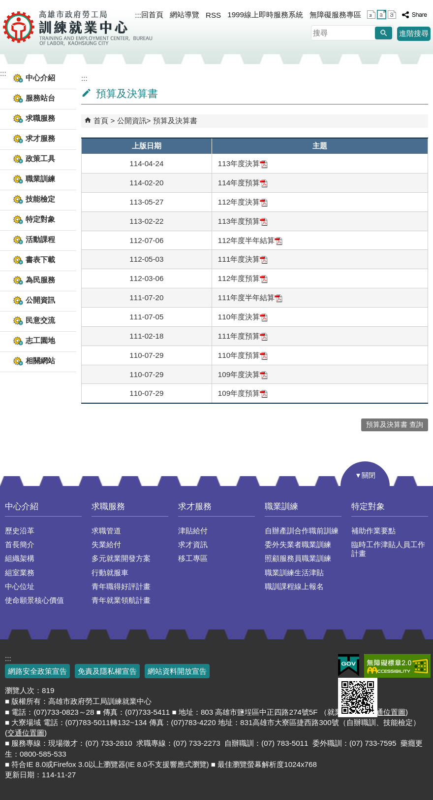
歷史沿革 (19, 530)
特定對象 (368, 506)
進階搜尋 (414, 33)
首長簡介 (19, 544)
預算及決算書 (175, 120)
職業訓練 (281, 506)
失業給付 (106, 544)
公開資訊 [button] (40, 300)
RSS (213, 15)
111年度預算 (243, 336)
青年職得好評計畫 (121, 586)
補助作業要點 (373, 530)
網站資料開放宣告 (177, 671)
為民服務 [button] (40, 280)
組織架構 (19, 558)
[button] (383, 33)
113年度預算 (243, 221)
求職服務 (108, 506)
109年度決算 (243, 374)
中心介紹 (21, 506)
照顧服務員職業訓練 (298, 558)
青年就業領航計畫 (121, 600)
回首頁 (152, 14)
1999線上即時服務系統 (265, 14)
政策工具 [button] (40, 158)
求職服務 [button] (40, 118)
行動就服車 (110, 572)
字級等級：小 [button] (371, 14)
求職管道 (106, 530)
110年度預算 (243, 355)
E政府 (348, 665)
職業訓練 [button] (40, 178)
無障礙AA (397, 666)
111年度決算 (243, 259)
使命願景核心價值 (34, 600)
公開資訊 (132, 120)
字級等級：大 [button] (392, 14)
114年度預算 (243, 182)
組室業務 (19, 572)
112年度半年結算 (250, 240)
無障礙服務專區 (335, 14)
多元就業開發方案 (121, 558)
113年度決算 (243, 163)
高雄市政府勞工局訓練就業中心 (77, 27)
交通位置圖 (25, 733)
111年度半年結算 (250, 297)
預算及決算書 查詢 (394, 424)
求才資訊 (193, 544)
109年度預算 (243, 393)
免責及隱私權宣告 (107, 671)
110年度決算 (243, 317)
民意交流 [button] (40, 320)
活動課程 (40, 239)
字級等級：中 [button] (381, 14)
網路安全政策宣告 (37, 671)
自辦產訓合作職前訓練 (302, 530)
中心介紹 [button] (40, 77)
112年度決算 (243, 202)
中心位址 (19, 586)
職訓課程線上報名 (294, 586)
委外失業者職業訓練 (298, 544)
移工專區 (193, 558)
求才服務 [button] (40, 138)
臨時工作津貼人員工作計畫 (388, 548)
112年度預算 (243, 278)
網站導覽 (184, 14)
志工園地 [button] (40, 340)
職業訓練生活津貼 (294, 572)
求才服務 (195, 506)
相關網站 (40, 360)
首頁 (100, 120)
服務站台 (40, 98)
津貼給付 (193, 530)
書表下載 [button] (40, 259)
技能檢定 (40, 199)
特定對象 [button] (40, 219)
